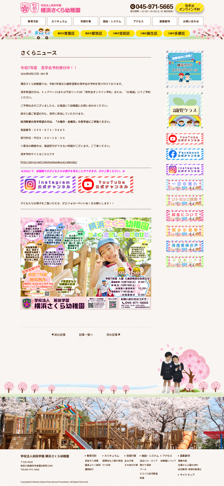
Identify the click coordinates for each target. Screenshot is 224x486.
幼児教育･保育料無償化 (190, 469)
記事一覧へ (86, 334)
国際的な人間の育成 (112, 460)
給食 (142, 477)
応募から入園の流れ (188, 464)
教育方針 (33, 21)
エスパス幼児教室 (149, 473)
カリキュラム (59, 21)
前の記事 (60, 334)
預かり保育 (145, 464)
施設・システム (112, 21)
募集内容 (182, 460)
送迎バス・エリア (149, 460)
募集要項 (164, 21)
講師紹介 (89, 469)
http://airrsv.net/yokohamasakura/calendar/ (49, 162)
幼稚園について (168, 460)
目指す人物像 (91, 460)
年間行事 (85, 21)
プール (143, 469)
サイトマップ (187, 474)
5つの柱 (106, 464)
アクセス (138, 21)
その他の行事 (131, 464)
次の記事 (112, 334)
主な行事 (129, 460)
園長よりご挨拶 (93, 464)
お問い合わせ (191, 21)
